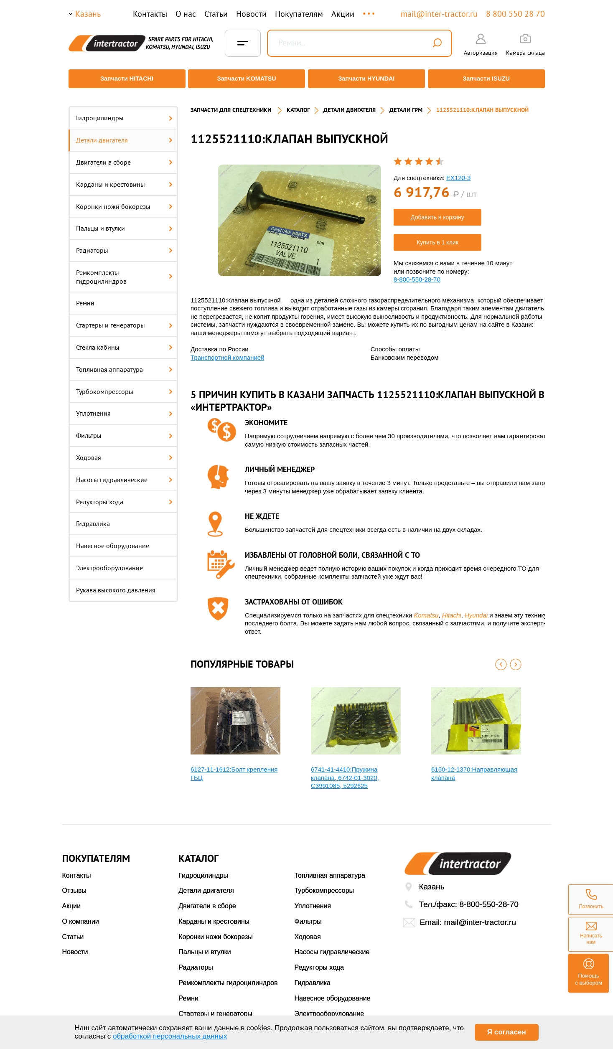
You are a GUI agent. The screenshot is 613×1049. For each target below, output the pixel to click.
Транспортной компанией (228, 351)
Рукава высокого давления (115, 584)
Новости (251, 13)
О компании (80, 915)
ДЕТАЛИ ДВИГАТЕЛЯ (349, 104)
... (369, 10)
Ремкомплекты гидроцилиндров (124, 271)
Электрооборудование (109, 562)
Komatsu (426, 609)
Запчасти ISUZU (488, 79)
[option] (299, 214)
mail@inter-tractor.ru (439, 13)
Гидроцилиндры (124, 112)
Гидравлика (93, 518)
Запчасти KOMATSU (246, 79)
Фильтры (124, 430)
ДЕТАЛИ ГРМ (405, 104)
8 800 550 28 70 (515, 13)
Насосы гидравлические (124, 474)
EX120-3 (458, 171)
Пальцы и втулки (124, 222)
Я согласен (506, 1032)
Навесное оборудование (112, 540)
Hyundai (476, 609)
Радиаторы (124, 245)
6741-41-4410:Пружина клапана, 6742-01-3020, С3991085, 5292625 (345, 772)
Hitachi (451, 609)
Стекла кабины (124, 342)
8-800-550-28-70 (417, 273)
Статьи (216, 13)
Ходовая (124, 452)
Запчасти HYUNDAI (366, 79)
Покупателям (299, 13)
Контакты (150, 13)
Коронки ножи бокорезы (124, 200)
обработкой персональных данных (170, 1036)
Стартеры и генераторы (124, 319)
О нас (186, 13)
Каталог (298, 104)
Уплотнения (124, 408)
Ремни (85, 297)
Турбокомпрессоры (124, 385)
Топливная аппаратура (124, 364)
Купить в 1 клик (437, 237)
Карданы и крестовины (124, 178)
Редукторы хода (124, 496)
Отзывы (74, 885)
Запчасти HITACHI (124, 79)
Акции (342, 13)
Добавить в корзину (437, 211)
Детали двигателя (124, 134)
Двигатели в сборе (124, 156)
